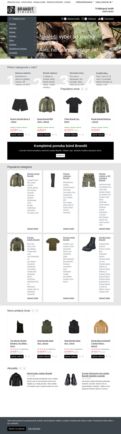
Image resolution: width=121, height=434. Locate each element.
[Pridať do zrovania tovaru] (28, 134)
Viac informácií (34, 429)
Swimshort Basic (105, 184)
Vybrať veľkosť (17, 135)
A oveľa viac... (102, 73)
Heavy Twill (31, 246)
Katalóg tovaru (22, 19)
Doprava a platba (39, 2)
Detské (22, 32)
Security (66, 210)
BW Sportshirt (68, 261)
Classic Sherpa (32, 188)
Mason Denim (68, 207)
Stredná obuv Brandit (105, 239)
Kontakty (67, 2)
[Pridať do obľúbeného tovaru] (25, 134)
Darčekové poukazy (18, 49)
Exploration (31, 210)
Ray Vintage (67, 202)
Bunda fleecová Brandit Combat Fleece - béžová (100, 343)
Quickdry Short (68, 246)
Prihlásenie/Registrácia (85, 2)
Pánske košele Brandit (33, 239)
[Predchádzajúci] (82, 89)
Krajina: (104, 2)
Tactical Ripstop (68, 187)
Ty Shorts (102, 215)
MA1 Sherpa (31, 190)
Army (65, 269)
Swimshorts (103, 212)
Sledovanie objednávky (55, 2)
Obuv (22, 40)
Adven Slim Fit (68, 205)
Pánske (22, 24)
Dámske (22, 28)
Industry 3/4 (103, 220)
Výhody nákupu (26, 2)
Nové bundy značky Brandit (39, 373)
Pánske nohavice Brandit (67, 176)
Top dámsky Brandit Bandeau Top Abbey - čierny (19, 343)
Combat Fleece (32, 180)
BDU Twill (30, 244)
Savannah (66, 212)
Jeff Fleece (31, 279)
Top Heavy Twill (32, 213)
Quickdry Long (68, 244)
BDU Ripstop (103, 217)
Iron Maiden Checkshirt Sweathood (31, 263)
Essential (30, 193)
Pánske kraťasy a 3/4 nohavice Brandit (104, 177)
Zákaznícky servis (13, 2)
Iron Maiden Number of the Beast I (68, 279)
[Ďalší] (37, 310)
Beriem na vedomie (17, 429)
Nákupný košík (69, 18)
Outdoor (22, 44)
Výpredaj (13, 53)
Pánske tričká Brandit (69, 239)
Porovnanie (105, 18)
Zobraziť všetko (32, 229)
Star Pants (67, 190)
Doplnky (22, 36)
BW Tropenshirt (68, 259)
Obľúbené (87, 18)
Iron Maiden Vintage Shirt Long (31, 251)
